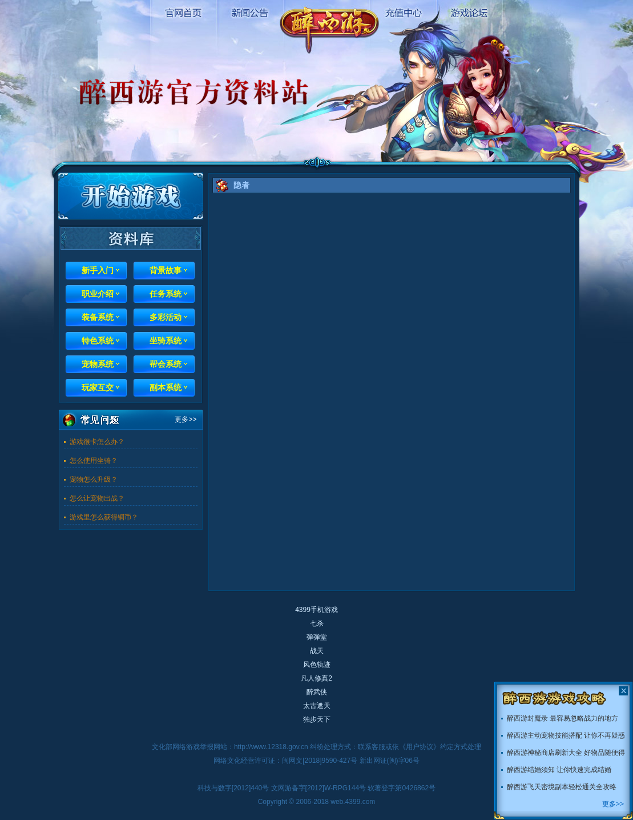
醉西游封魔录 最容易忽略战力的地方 (562, 718)
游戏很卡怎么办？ (97, 442)
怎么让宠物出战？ (97, 498)
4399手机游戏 (316, 610)
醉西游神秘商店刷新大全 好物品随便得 (566, 753)
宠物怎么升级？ (94, 479)
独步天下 (316, 719)
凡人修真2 (316, 678)
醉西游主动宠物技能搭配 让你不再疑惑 (566, 735)
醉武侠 (317, 692)
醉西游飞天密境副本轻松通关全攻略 (561, 787)
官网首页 (183, 11)
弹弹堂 (317, 637)
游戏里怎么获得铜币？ (104, 517)
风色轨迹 (316, 665)
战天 (317, 651)
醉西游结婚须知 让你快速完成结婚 (559, 770)
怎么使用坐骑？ (94, 461)
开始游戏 (130, 196)
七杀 (317, 623)
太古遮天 (316, 706)
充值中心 (402, 11)
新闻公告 (249, 11)
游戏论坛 (469, 11)
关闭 (623, 690)
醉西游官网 (329, 27)
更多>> (185, 419)
